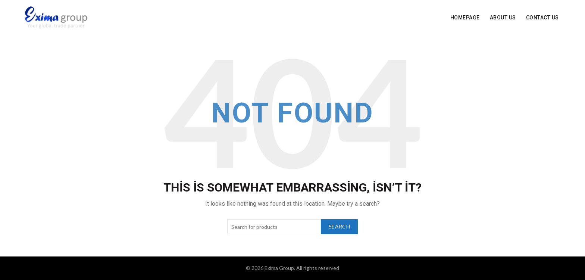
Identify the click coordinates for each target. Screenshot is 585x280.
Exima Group (279, 268)
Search (339, 226)
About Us (503, 18)
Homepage (465, 18)
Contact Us (542, 18)
